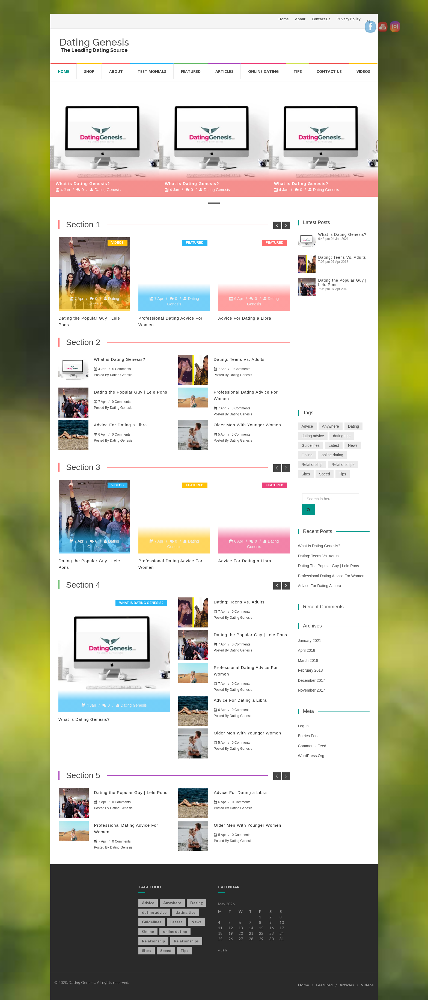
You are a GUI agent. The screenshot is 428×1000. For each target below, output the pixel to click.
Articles (224, 71)
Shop (89, 71)
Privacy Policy (349, 18)
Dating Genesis (94, 42)
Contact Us (321, 18)
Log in (303, 726)
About (300, 18)
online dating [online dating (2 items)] (332, 455)
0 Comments (121, 369)
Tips (297, 71)
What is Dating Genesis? (83, 183)
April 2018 (306, 650)
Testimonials (152, 71)
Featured (191, 71)
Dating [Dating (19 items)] (353, 426)
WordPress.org (311, 756)
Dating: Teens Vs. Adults (239, 359)
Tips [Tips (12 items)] (342, 474)
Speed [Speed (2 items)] (324, 474)
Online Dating (263, 71)
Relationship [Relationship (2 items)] (312, 464)
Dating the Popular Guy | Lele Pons (130, 392)
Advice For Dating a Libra (244, 318)
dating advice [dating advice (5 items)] (313, 436)
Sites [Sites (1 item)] (306, 474)
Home (283, 18)
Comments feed (312, 746)
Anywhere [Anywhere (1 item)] (330, 426)
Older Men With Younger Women (247, 424)
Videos (363, 71)
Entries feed (309, 736)
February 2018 (310, 670)
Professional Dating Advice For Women (331, 576)
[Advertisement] (270, 45)
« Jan (222, 950)
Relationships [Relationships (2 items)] (343, 464)
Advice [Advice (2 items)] (307, 426)
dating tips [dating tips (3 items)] (341, 436)
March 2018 (308, 660)
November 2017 (311, 690)
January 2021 (309, 640)
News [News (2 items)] (353, 445)
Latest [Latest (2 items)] (334, 445)
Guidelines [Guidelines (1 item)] (311, 445)
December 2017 (311, 680)
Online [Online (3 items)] (307, 455)
